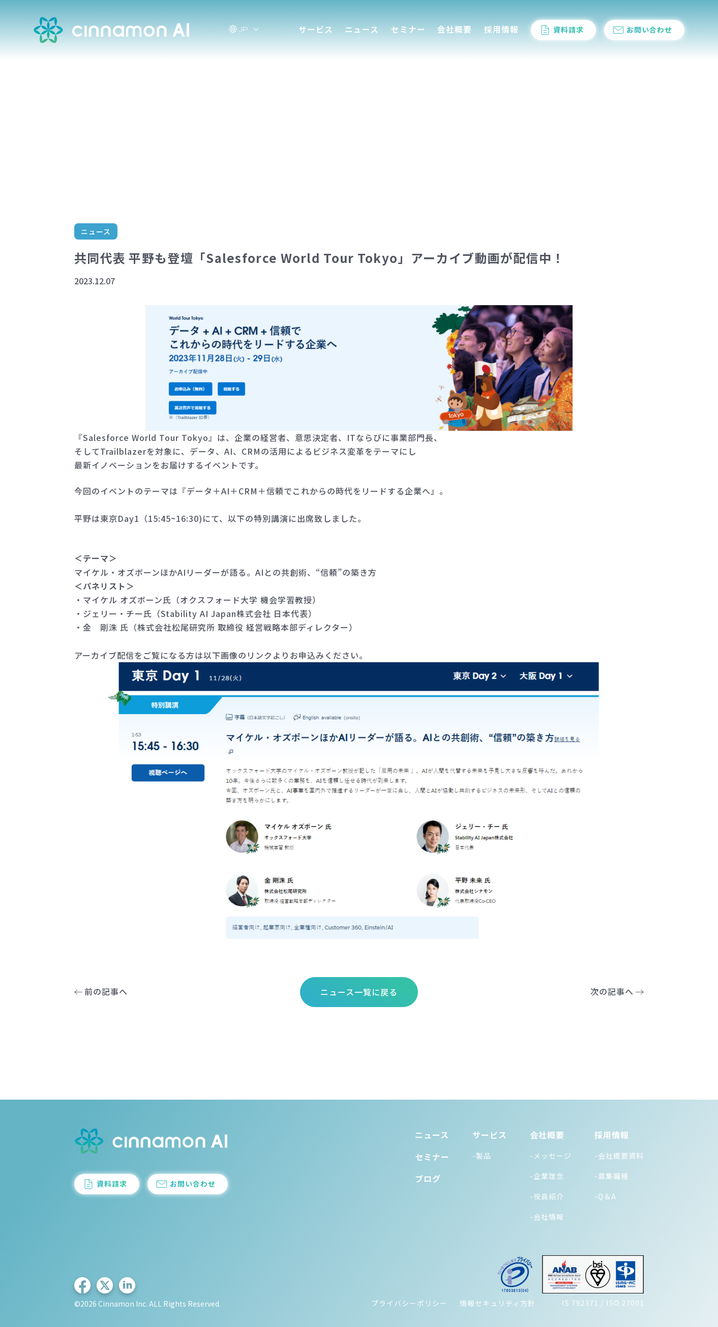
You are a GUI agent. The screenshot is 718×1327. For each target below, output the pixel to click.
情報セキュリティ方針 (497, 1303)
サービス (315, 30)
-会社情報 (547, 1217)
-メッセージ (551, 1156)
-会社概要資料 (619, 1156)
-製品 (481, 1156)
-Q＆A (605, 1196)
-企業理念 (547, 1176)
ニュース (362, 30)
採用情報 (501, 30)
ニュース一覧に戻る (359, 992)
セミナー (408, 30)
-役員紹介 (547, 1196)
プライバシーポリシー (409, 1303)
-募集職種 (611, 1176)
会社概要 (454, 30)
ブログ (428, 1178)
